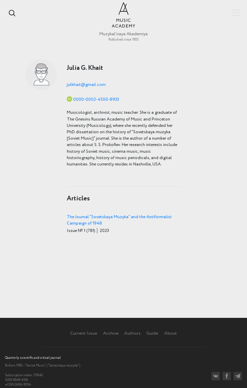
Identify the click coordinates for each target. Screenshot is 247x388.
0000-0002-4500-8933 (96, 99)
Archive (110, 333)
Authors (132, 333)
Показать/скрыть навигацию (236, 12)
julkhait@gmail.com (86, 85)
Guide (152, 333)
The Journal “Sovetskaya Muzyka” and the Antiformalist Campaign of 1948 (119, 220)
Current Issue (83, 333)
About (170, 333)
